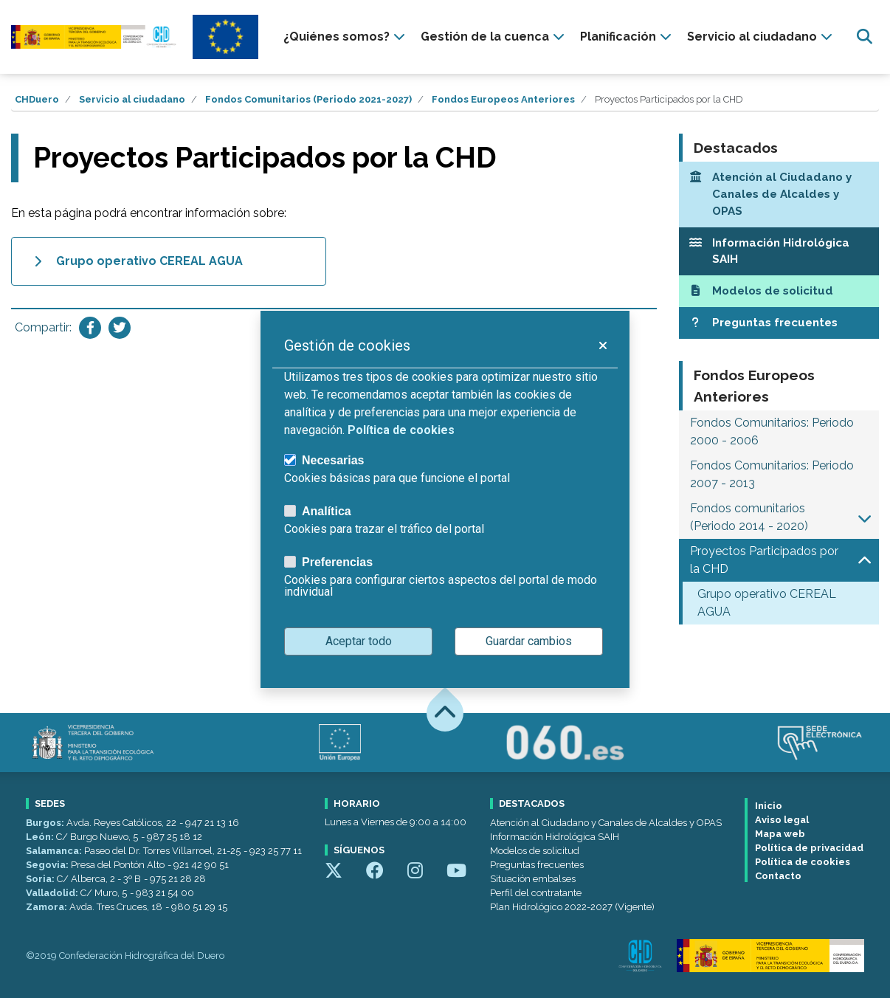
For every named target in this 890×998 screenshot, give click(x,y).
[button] (864, 517)
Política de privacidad (809, 847)
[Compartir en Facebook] (90, 328)
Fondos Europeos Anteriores (503, 99)
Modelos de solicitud (534, 850)
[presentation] (346, 37)
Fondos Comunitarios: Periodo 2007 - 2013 (772, 474)
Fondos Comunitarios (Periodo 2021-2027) (308, 99)
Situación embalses (533, 878)
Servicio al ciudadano (132, 99)
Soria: (41, 878)
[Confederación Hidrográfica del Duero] (94, 37)
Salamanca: (55, 850)
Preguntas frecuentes (537, 864)
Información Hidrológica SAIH (554, 836)
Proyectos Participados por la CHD (764, 560)
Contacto (778, 875)
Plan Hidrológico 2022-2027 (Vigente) (572, 906)
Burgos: (46, 822)
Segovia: (48, 864)
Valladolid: (53, 892)
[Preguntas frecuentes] (779, 323)
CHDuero (37, 99)
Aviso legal (782, 819)
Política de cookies (802, 861)
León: (41, 836)
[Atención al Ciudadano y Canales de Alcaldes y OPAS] (779, 194)
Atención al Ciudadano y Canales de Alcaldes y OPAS (606, 822)
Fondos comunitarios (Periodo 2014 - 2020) (749, 517)
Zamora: (47, 906)
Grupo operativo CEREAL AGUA (766, 603)
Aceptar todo (358, 641)
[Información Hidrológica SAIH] (779, 251)
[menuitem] (346, 37)
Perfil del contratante (536, 892)
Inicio (768, 805)
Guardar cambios (529, 641)
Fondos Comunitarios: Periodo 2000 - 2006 (772, 431)
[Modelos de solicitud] (779, 291)
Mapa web (780, 833)
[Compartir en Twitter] (119, 328)
